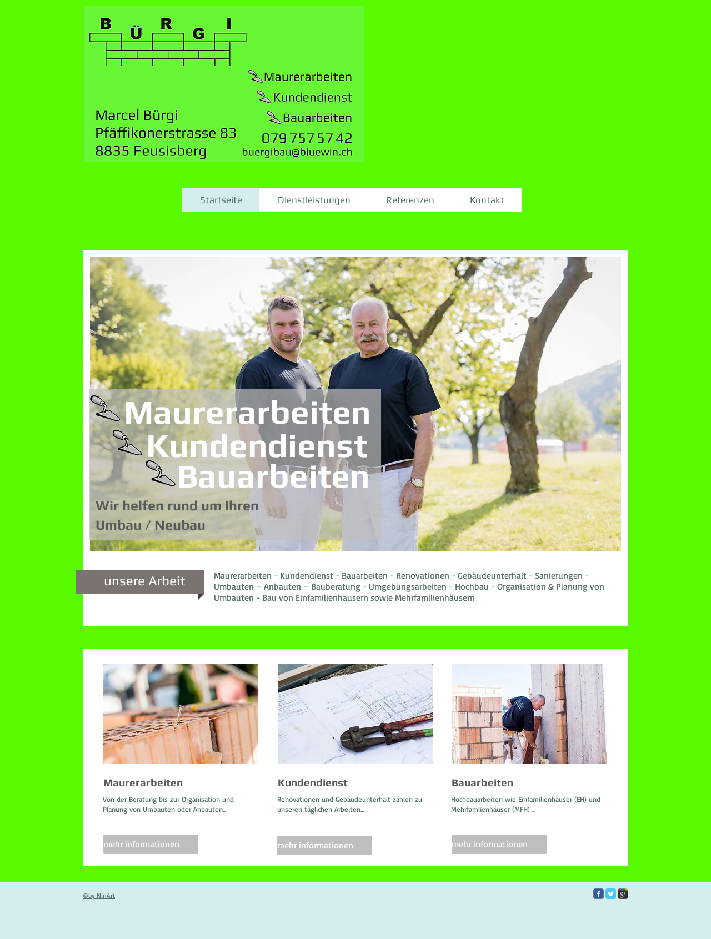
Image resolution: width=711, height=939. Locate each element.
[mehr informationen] (150, 844)
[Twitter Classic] (610, 893)
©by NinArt (99, 895)
